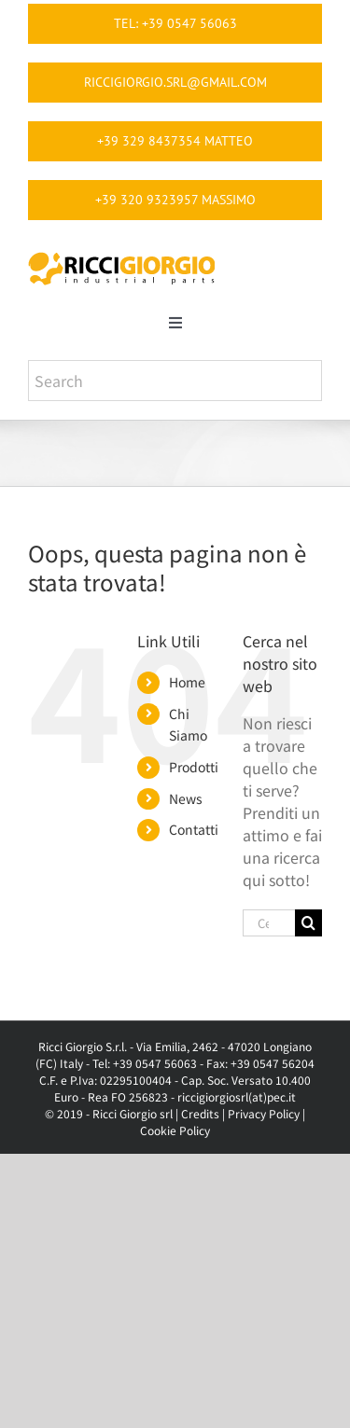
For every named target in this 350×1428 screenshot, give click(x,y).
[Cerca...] (269, 922)
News (186, 798)
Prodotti (193, 766)
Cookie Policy (175, 1130)
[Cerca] (308, 922)
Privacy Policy (264, 1113)
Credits (200, 1113)
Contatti (193, 829)
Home (187, 681)
